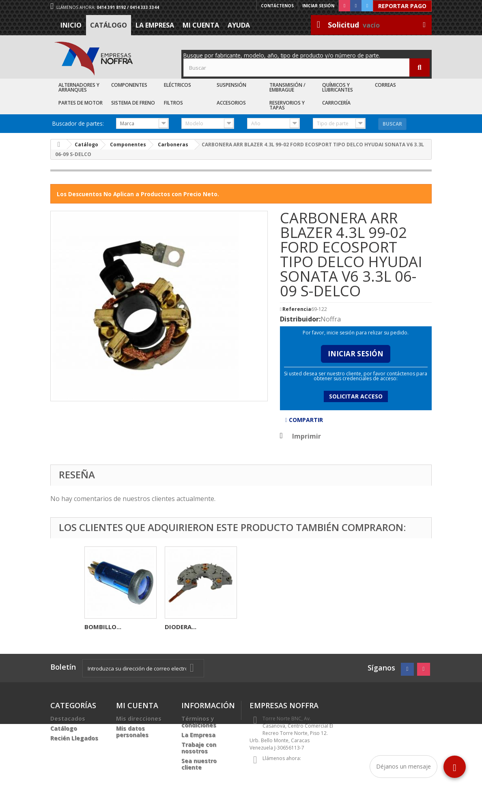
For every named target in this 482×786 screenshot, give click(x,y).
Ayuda (239, 25)
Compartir (304, 420)
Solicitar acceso (356, 396)
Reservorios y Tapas (287, 105)
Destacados (67, 718)
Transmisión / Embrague (287, 87)
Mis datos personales (132, 731)
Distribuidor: (300, 319)
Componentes (129, 84)
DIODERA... (341, 627)
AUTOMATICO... (107, 627)
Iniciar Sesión (355, 353)
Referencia (296, 309)
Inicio (71, 25)
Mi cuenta (201, 25)
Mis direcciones (138, 718)
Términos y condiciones (198, 722)
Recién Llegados (74, 738)
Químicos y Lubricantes (337, 87)
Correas (385, 84)
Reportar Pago (402, 6)
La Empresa (155, 25)
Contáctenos (277, 6)
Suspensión (231, 84)
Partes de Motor (80, 102)
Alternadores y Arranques (78, 87)
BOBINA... (179, 627)
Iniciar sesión (318, 6)
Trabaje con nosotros (198, 748)
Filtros (173, 102)
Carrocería (336, 102)
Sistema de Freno (133, 102)
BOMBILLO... (263, 627)
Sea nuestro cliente (199, 764)
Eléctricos (177, 84)
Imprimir (306, 436)
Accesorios (231, 102)
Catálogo (108, 25)
